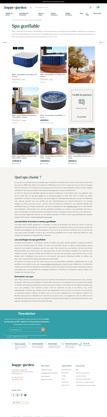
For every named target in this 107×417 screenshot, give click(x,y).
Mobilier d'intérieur (68, 14)
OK (43, 329)
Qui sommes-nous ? (67, 369)
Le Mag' (87, 14)
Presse (63, 379)
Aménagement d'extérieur (24, 14)
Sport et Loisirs (41, 14)
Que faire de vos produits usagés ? (85, 382)
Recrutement (65, 373)
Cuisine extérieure (54, 14)
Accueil (13, 20)
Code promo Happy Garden (83, 379)
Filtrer (102, 42)
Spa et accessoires (29, 20)
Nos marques (65, 382)
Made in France (66, 385)
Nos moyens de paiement (82, 373)
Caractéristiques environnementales (85, 385)
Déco (81, 13)
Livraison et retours (81, 376)
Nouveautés (97, 13)
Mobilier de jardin (9, 14)
